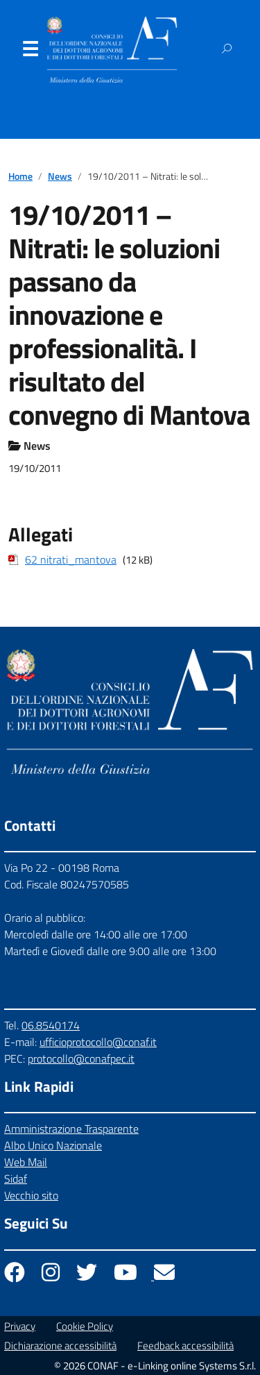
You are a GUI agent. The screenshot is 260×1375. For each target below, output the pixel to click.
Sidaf (15, 1178)
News (60, 176)
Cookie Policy (84, 1326)
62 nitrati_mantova (70, 559)
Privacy (19, 1326)
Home (20, 176)
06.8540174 (50, 1025)
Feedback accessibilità (185, 1345)
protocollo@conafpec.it (81, 1058)
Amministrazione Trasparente (71, 1128)
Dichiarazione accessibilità (60, 1345)
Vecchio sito (31, 1195)
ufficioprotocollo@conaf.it (98, 1042)
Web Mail (25, 1162)
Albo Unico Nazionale (53, 1145)
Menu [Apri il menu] (29, 52)
